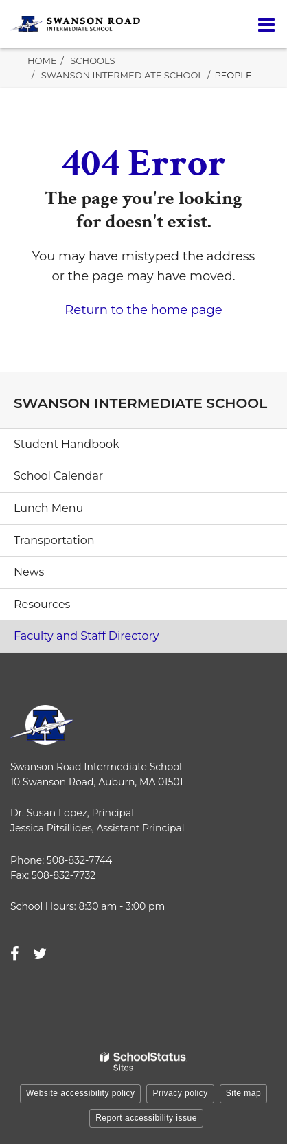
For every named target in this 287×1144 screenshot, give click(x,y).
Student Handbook (66, 444)
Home (42, 60)
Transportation (54, 540)
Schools (92, 60)
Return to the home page (143, 309)
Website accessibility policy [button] (80, 1093)
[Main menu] (266, 24)
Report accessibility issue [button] (146, 1118)
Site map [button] (243, 1093)
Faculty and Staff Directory (86, 635)
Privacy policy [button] (179, 1093)
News (29, 572)
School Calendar (58, 475)
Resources (42, 604)
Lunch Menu (48, 508)
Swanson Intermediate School (122, 74)
